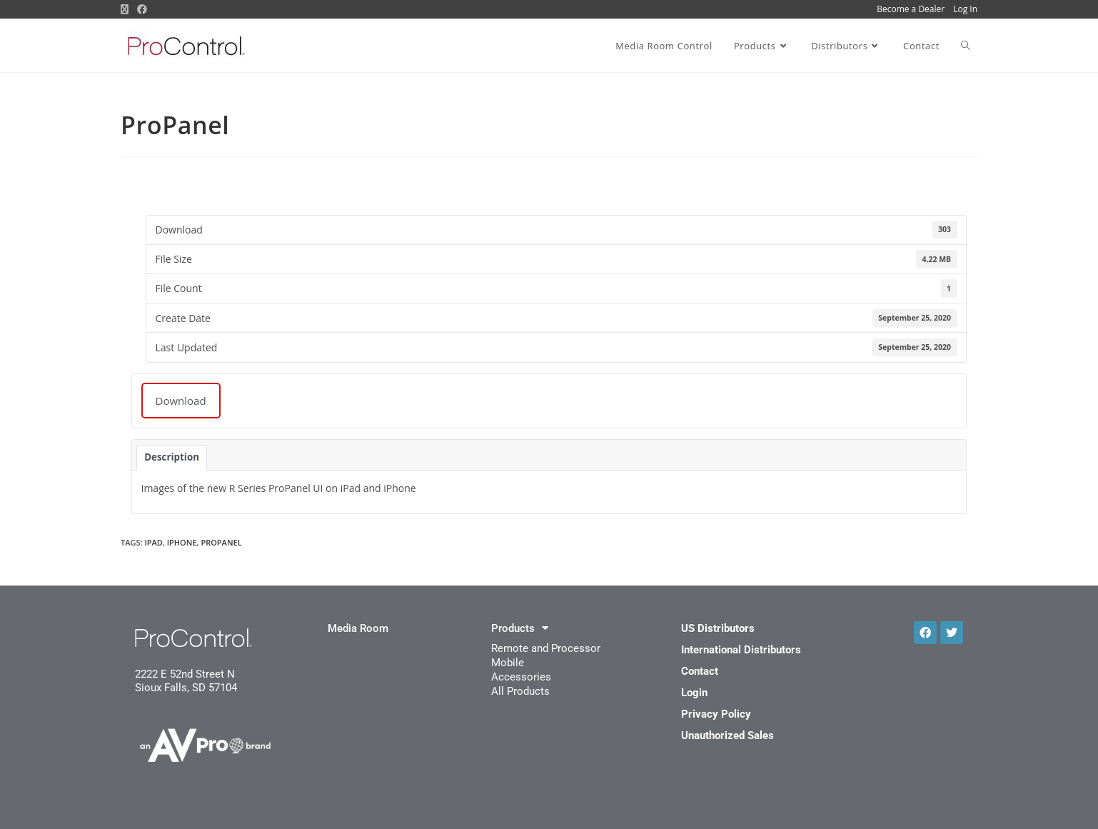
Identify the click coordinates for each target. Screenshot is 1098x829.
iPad (153, 542)
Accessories (521, 676)
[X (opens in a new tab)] (127, 9)
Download (181, 400)
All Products (520, 691)
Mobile (507, 662)
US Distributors (718, 628)
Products (519, 628)
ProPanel (221, 542)
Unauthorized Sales (727, 735)
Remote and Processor (545, 648)
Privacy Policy (716, 714)
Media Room (358, 628)
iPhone (182, 542)
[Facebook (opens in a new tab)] (142, 9)
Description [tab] (171, 457)
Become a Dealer (911, 9)
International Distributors (741, 649)
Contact (699, 671)
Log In (965, 9)
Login (694, 692)
